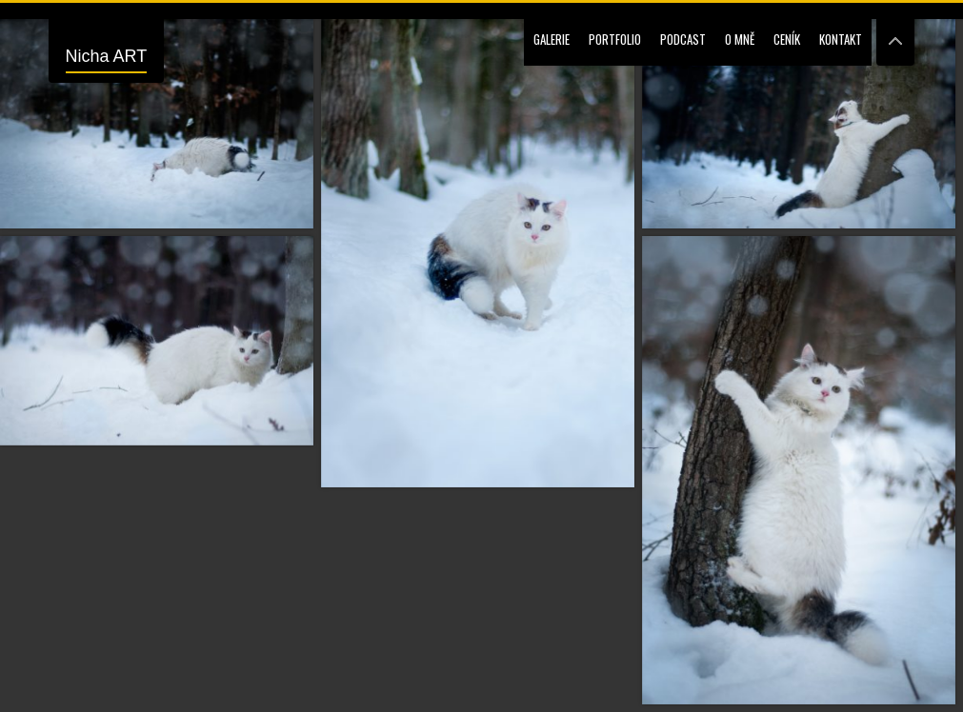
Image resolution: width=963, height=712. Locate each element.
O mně (739, 39)
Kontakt (840, 39)
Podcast (683, 39)
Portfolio (615, 39)
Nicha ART (107, 56)
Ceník (786, 39)
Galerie (551, 39)
